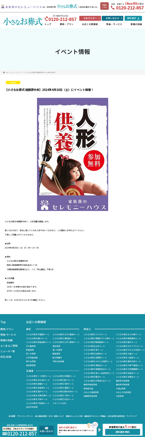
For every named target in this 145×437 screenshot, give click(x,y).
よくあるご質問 (9, 345)
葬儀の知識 (136, 24)
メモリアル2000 (59, 403)
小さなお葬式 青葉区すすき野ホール (99, 338)
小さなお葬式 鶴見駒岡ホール (96, 342)
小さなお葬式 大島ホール (126, 353)
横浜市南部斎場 (90, 384)
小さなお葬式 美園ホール (36, 383)
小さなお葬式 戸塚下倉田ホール (129, 365)
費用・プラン (66, 24)
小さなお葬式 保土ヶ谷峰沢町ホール (99, 373)
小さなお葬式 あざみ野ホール (128, 334)
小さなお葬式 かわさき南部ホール (98, 361)
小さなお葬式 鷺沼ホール (94, 376)
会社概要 (11, 416)
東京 (28, 329)
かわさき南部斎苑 (91, 392)
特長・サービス (114, 24)
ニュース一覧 (7, 351)
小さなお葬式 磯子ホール (126, 342)
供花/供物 (5, 357)
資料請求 (131, 18)
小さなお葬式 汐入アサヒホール (129, 346)
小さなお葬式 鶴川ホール (36, 338)
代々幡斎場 (30, 346)
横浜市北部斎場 (122, 380)
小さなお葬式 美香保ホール (37, 387)
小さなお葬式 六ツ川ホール (95, 334)
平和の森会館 (58, 361)
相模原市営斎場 (90, 396)
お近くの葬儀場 (90, 24)
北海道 (29, 371)
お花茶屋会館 (31, 357)
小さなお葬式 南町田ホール (64, 338)
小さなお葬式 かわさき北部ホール (130, 349)
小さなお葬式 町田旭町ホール (38, 342)
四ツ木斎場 (30, 353)
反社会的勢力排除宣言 (116, 416)
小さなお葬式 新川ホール (63, 380)
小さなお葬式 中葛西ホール (37, 334)
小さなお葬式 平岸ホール (36, 399)
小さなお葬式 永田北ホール (127, 373)
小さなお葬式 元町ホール (63, 383)
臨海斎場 (56, 353)
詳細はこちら (104, 6)
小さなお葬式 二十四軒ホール (38, 376)
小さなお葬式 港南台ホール (95, 365)
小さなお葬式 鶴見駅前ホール (128, 338)
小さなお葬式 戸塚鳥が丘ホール (97, 380)
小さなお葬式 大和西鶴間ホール (129, 369)
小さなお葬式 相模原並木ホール (97, 369)
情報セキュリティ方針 (74, 416)
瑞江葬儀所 (57, 357)
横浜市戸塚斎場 (122, 384)
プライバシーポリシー (25, 416)
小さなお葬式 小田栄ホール (127, 357)
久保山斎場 (120, 388)
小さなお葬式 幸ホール (93, 349)
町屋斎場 (30, 349)
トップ (48, 24)
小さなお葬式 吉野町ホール (95, 357)
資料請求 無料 (123, 432)
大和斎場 (119, 396)
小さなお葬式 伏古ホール (63, 399)
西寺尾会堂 (88, 388)
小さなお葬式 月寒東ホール (64, 376)
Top (3, 322)
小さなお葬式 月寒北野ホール (38, 395)
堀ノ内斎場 (57, 349)
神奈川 (87, 329)
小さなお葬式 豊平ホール (36, 391)
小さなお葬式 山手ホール (94, 346)
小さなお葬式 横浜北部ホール (128, 361)
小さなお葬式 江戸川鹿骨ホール (65, 334)
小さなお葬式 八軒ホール (63, 395)
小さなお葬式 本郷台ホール (127, 376)
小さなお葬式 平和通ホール (37, 403)
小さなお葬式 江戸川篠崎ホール (65, 342)
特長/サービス (8, 334)
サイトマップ (131, 416)
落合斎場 (56, 346)
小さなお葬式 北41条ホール (37, 380)
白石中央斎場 (31, 407)
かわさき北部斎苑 (123, 392)
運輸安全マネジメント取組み (95, 416)
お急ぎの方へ (90, 18)
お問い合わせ (112, 18)
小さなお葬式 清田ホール (63, 387)
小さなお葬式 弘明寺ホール (95, 353)
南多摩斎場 (30, 365)
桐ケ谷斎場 (30, 361)
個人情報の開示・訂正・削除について (49, 416)
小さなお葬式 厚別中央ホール (64, 391)
